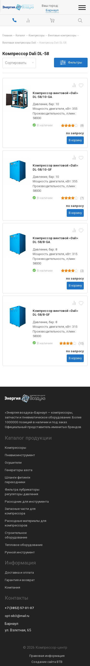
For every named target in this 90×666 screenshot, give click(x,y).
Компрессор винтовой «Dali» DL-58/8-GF (55, 312)
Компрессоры (15, 447)
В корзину (75, 140)
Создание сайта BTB (46, 662)
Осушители (13, 462)
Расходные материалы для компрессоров (25, 523)
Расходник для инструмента (27, 501)
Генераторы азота (18, 470)
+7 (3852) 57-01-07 (19, 608)
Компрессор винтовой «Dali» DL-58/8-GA (55, 240)
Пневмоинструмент (20, 455)
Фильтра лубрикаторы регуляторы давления (22, 491)
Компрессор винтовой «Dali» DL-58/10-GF (55, 167)
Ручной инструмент (20, 552)
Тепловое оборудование (23, 545)
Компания (12, 587)
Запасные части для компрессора (20, 511)
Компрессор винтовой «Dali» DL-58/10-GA (55, 95)
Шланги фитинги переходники (17, 479)
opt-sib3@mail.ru (17, 616)
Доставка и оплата (19, 572)
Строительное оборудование (16, 535)
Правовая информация (47, 656)
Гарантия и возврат (20, 580)
